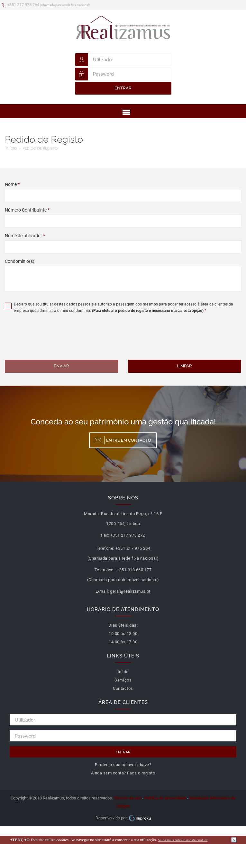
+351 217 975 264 (46, 5)
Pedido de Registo (40, 148)
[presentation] (54, 337)
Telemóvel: (105, 569)
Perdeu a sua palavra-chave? (123, 764)
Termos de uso (127, 798)
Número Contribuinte (27, 210)
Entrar (123, 88)
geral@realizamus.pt (130, 591)
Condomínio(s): (20, 261)
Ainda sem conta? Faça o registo (123, 773)
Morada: (92, 513)
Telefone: (105, 548)
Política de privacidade (165, 798)
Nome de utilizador (25, 235)
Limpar (184, 366)
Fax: (105, 535)
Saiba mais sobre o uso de (182, 840)
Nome (12, 184)
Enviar (61, 366)
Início (11, 148)
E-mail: (102, 591)
